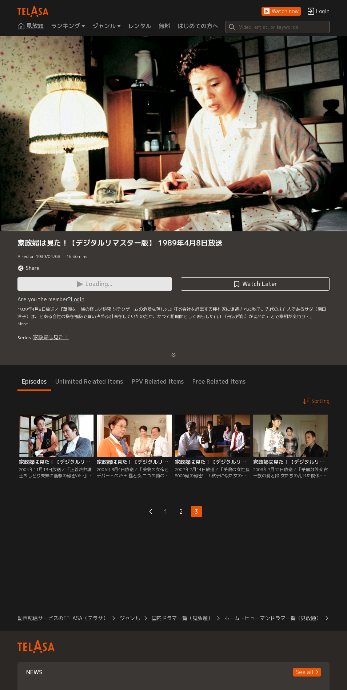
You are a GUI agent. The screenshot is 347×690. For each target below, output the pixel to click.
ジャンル (130, 618)
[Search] (278, 27)
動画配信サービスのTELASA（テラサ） (62, 618)
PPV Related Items (158, 381)
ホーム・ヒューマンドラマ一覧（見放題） (272, 618)
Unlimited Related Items (89, 381)
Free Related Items (219, 381)
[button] (281, 11)
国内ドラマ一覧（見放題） (182, 618)
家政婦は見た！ (51, 337)
